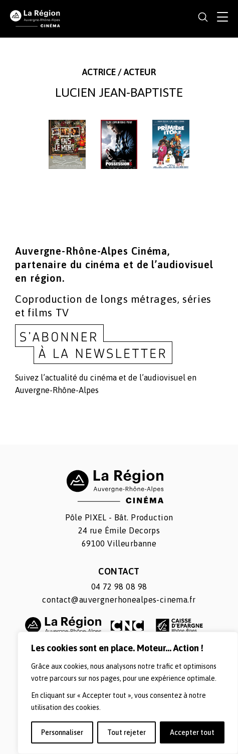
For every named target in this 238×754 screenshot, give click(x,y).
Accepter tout (192, 732)
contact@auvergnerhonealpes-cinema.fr (118, 599)
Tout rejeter (126, 732)
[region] (128, 693)
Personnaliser (62, 732)
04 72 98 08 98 (119, 586)
